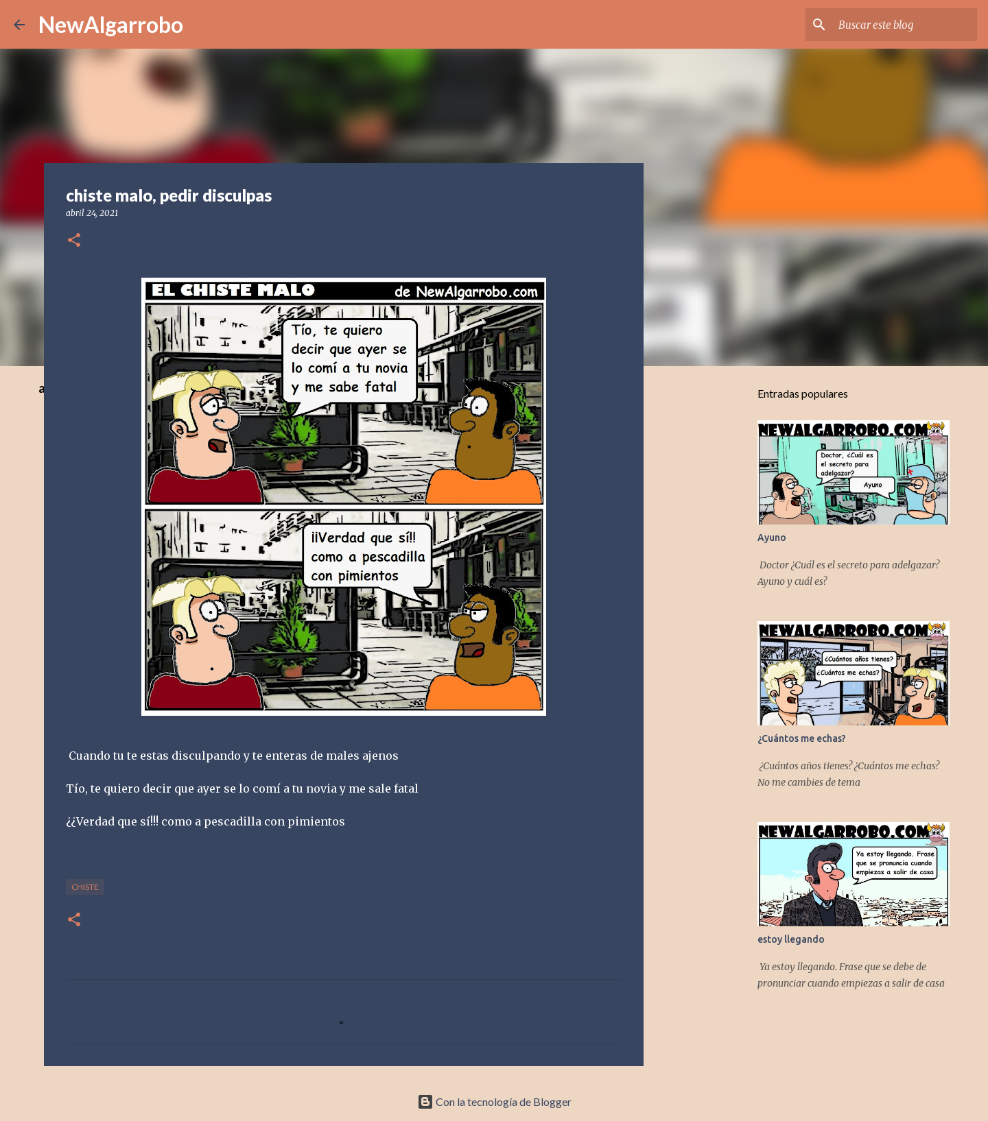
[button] (74, 241)
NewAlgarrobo (110, 24)
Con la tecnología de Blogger (494, 1101)
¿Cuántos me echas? (801, 738)
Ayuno (771, 537)
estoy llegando (791, 939)
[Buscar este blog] (905, 24)
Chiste (85, 887)
